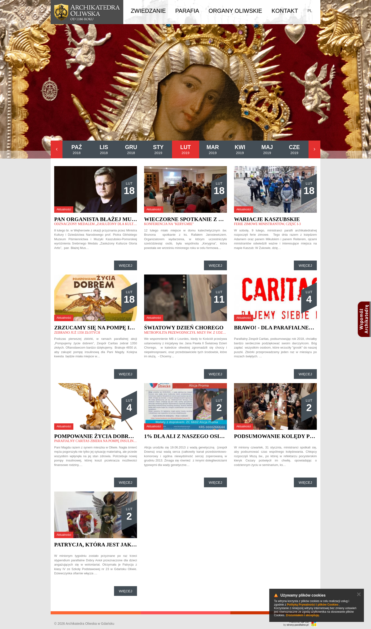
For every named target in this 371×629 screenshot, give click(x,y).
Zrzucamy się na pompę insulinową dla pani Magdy (133, 328)
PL (309, 11)
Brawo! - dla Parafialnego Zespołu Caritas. (302, 328)
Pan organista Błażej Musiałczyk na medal (122, 219)
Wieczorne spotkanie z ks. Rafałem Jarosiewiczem (224, 219)
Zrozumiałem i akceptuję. (303, 615)
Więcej (125, 265)
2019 (158, 149)
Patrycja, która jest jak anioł (102, 545)
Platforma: (299, 622)
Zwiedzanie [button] (148, 11)
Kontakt (285, 11)
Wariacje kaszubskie (267, 219)
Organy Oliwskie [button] (235, 11)
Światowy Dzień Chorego (184, 328)
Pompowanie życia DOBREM (95, 436)
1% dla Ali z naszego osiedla (189, 436)
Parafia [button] (187, 11)
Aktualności (64, 209)
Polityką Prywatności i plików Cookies (312, 604)
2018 (76, 149)
